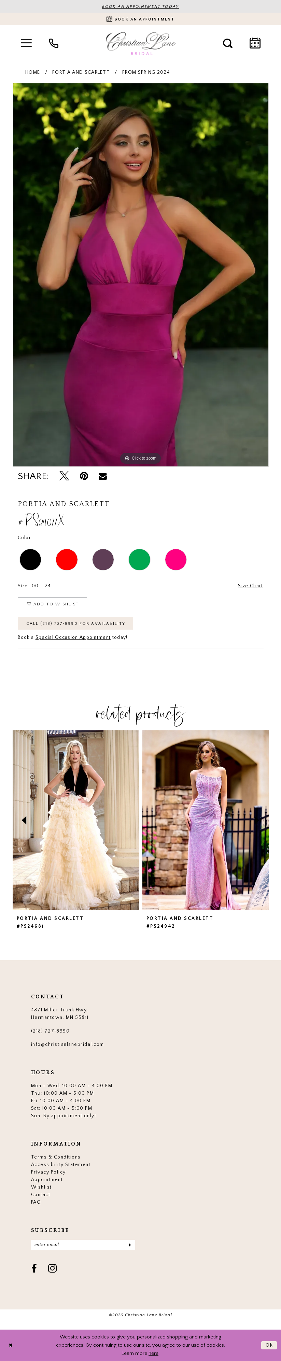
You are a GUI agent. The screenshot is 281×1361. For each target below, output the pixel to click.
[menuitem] (26, 43)
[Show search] (227, 43)
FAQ (36, 1202)
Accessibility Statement (61, 1164)
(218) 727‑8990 (50, 1031)
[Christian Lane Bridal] (140, 43)
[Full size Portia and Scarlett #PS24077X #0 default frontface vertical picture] (140, 274)
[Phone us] (53, 43)
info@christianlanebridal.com (67, 1044)
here (153, 1353)
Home (32, 72)
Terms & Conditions (56, 1157)
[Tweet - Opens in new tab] (64, 476)
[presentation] (76, 820)
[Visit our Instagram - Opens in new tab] (53, 1269)
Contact (41, 1194)
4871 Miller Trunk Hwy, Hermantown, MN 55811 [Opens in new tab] (60, 1013)
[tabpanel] (140, 274)
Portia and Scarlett (81, 72)
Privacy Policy (48, 1172)
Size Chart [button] (250, 586)
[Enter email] (83, 1245)
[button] (26, 43)
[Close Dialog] (10, 1345)
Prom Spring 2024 (146, 72)
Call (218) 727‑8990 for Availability (76, 623)
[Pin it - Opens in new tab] (84, 476)
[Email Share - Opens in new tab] (103, 476)
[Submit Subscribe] (129, 1245)
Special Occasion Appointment (73, 637)
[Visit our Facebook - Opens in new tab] (34, 1269)
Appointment (47, 1179)
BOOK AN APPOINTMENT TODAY (140, 6)
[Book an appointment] (140, 19)
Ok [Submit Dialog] (269, 1345)
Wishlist (41, 1187)
